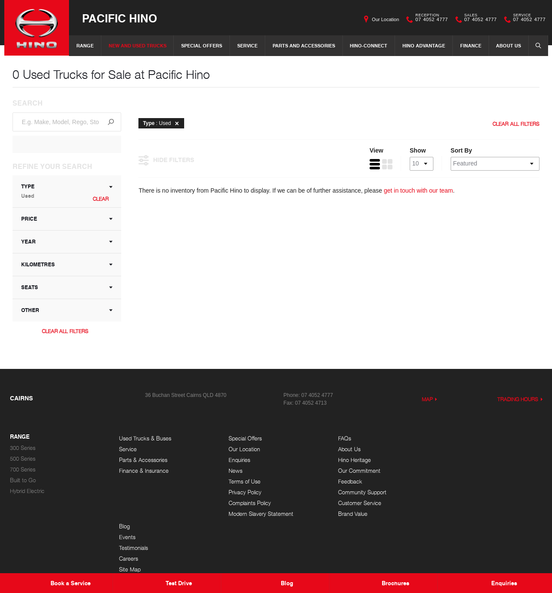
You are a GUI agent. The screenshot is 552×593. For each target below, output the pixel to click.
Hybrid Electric (27, 491)
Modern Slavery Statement (260, 514)
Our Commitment (358, 471)
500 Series (22, 459)
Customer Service (358, 503)
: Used (162, 123)
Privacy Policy (244, 492)
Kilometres (67, 264)
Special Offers (201, 45)
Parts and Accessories (304, 45)
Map (427, 399)
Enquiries (239, 460)
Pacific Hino (119, 18)
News (235, 471)
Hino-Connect (368, 45)
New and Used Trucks (137, 45)
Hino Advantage (423, 45)
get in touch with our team (418, 190)
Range (85, 45)
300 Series (22, 448)
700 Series (22, 469)
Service (247, 45)
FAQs (343, 438)
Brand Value (351, 514)
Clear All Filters (65, 331)
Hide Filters (166, 160)
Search (536, 45)
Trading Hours (518, 399)
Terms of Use (244, 481)
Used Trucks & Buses (145, 438)
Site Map (456, 481)
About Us (508, 45)
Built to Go (23, 480)
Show (417, 150)
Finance (470, 45)
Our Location (385, 19)
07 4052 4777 (429, 19)
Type (67, 191)
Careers (455, 471)
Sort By (461, 150)
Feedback (349, 481)
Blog (451, 438)
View (376, 150)
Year (67, 241)
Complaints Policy (249, 503)
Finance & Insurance (144, 471)
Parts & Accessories (143, 460)
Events (454, 449)
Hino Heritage (353, 460)
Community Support (361, 492)
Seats (67, 287)
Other (67, 310)
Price (67, 218)
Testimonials (460, 460)
